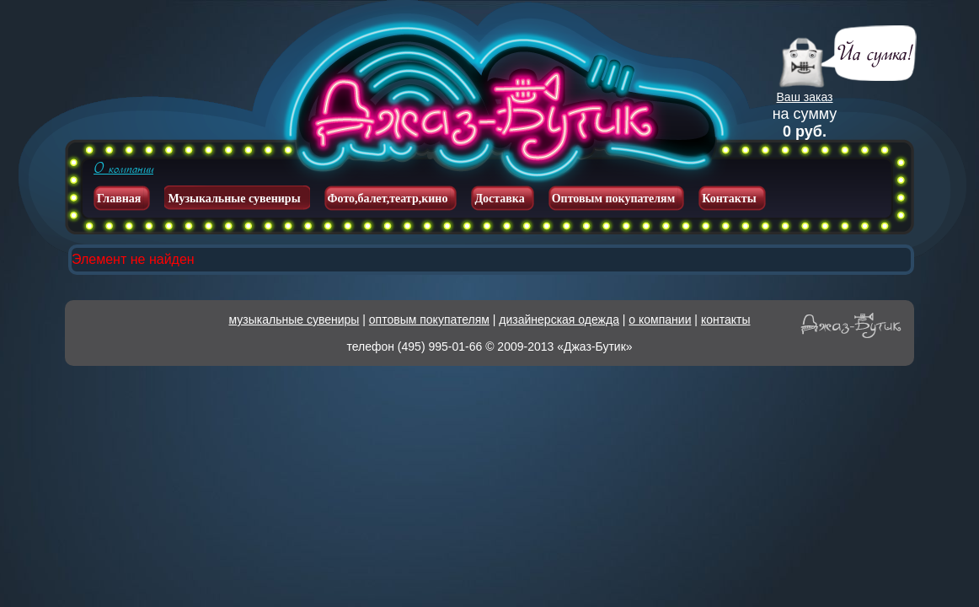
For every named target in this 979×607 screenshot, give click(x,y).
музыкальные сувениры (294, 319)
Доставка (499, 198)
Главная (119, 198)
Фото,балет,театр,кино (388, 198)
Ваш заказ (805, 97)
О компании (123, 168)
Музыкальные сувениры (234, 198)
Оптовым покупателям (614, 198)
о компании (660, 319)
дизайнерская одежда (559, 319)
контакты (726, 319)
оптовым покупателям (429, 319)
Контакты (729, 198)
